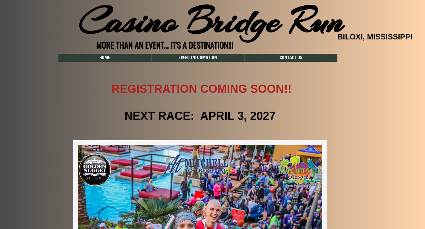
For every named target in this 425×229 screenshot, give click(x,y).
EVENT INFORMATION (197, 57)
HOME (104, 57)
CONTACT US (291, 57)
